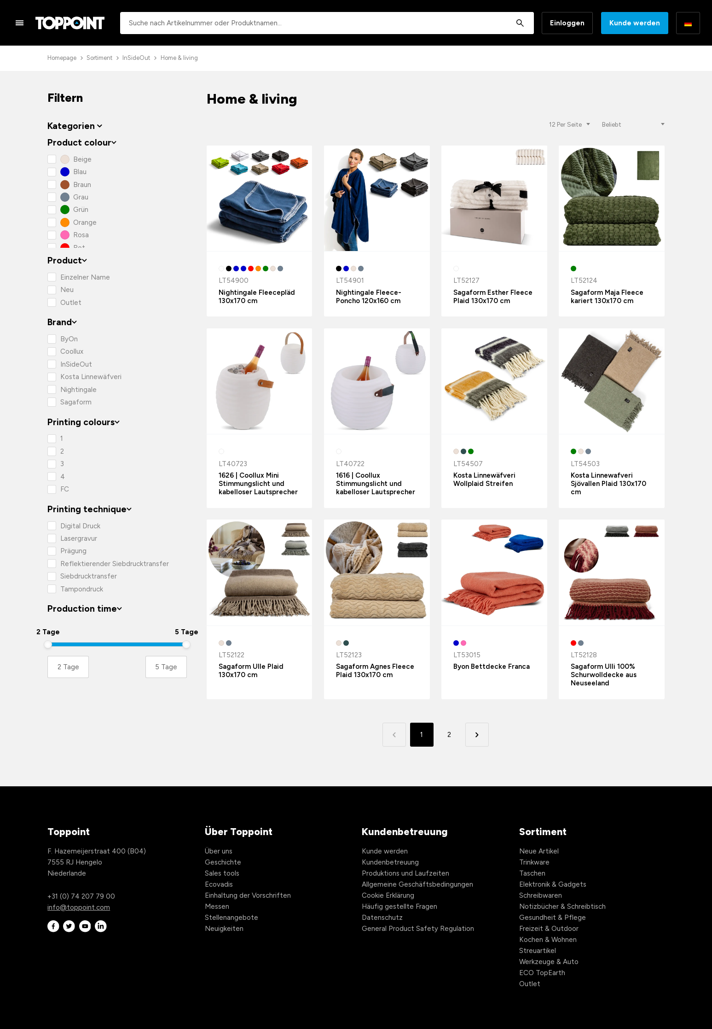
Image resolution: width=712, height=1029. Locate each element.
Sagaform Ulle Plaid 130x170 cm (251, 670)
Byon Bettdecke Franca (491, 666)
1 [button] (421, 735)
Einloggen (567, 23)
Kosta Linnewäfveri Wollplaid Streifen (484, 479)
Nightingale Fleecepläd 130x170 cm (257, 296)
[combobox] (327, 23)
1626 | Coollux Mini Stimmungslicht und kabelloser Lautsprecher (258, 483)
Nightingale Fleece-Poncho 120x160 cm (368, 296)
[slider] (48, 644)
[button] (477, 734)
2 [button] (449, 735)
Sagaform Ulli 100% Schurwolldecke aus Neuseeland (604, 674)
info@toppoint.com (78, 907)
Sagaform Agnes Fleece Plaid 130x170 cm (375, 670)
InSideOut (136, 57)
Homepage (61, 57)
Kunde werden (634, 23)
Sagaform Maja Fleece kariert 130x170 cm (607, 296)
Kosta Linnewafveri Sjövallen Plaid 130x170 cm (608, 483)
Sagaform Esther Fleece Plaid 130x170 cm (493, 296)
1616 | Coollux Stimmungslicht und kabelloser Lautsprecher (375, 483)
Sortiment (99, 57)
